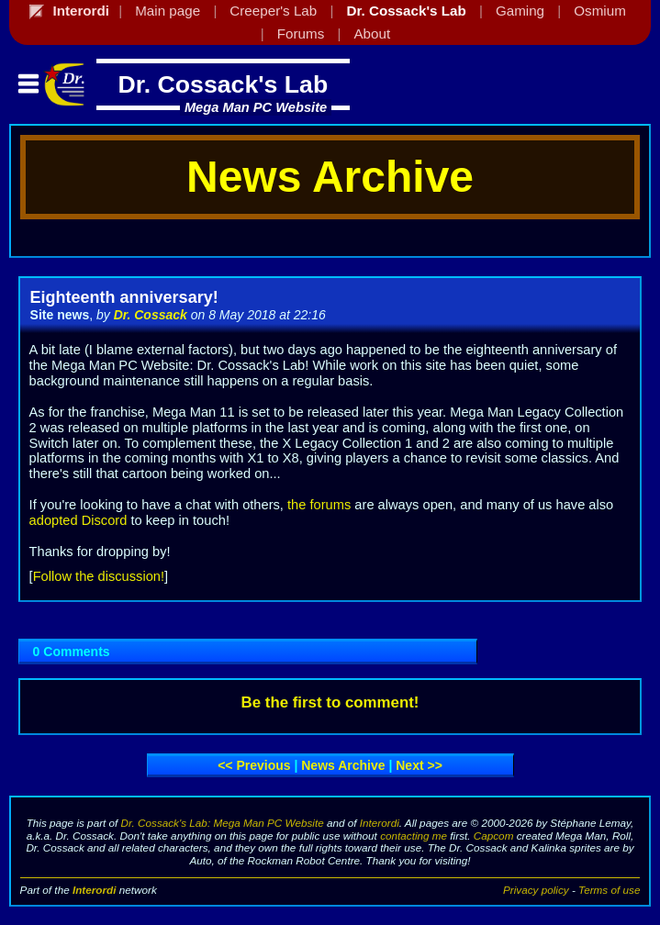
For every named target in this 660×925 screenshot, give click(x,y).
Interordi (379, 823)
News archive (343, 765)
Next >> (419, 765)
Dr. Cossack (150, 314)
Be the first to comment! (330, 702)
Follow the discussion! (98, 576)
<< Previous (254, 765)
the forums (319, 504)
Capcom (494, 835)
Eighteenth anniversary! (124, 297)
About (371, 33)
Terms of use (609, 890)
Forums (300, 33)
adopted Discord (78, 520)
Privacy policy (536, 890)
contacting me (413, 835)
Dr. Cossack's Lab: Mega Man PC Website (222, 823)
